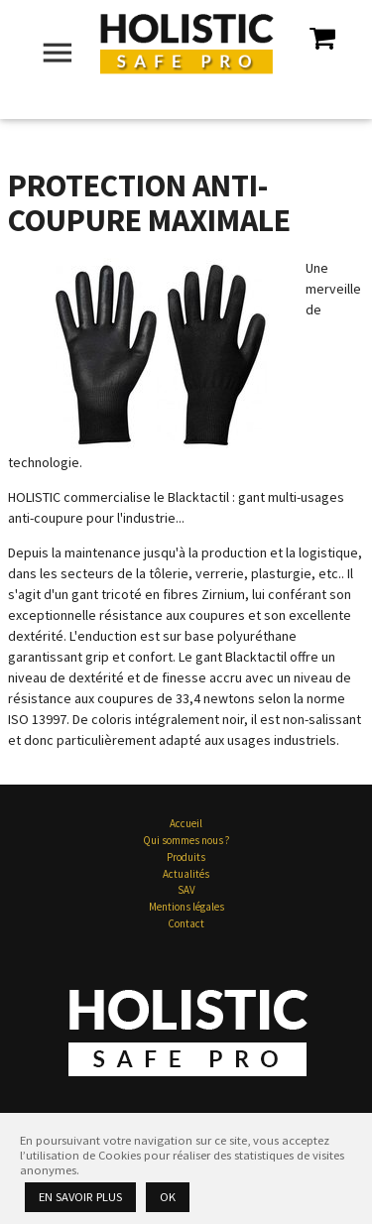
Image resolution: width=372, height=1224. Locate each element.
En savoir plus (80, 1196)
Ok (168, 1196)
